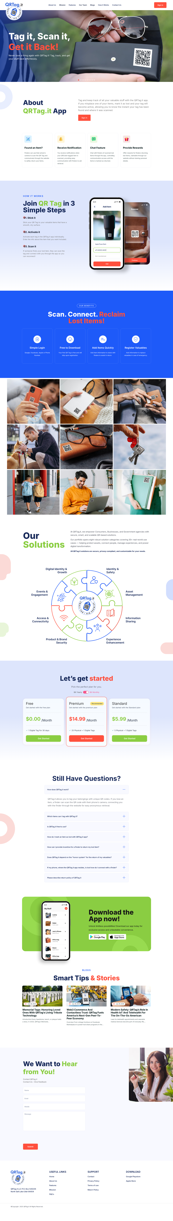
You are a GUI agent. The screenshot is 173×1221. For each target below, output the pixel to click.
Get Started (43, 738)
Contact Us (117, 5)
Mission (61, 5)
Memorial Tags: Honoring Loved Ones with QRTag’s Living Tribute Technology (42, 1023)
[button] (78, 80)
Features (72, 5)
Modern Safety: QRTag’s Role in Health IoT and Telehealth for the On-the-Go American (130, 1023)
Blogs (92, 5)
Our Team (83, 5)
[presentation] (40, 1146)
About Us (51, 5)
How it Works (104, 5)
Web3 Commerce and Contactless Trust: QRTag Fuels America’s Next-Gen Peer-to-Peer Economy (86, 1025)
